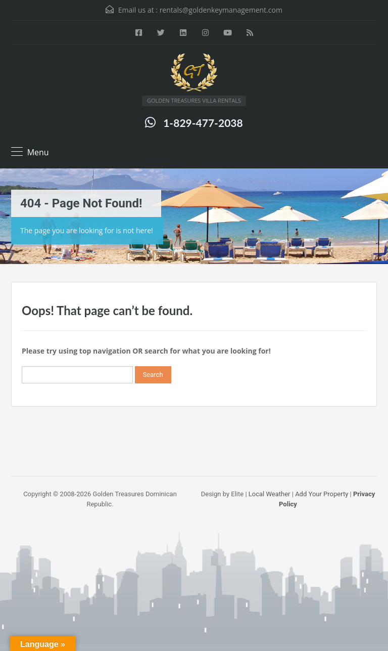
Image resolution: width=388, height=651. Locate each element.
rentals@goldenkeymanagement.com (221, 10)
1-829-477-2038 (203, 122)
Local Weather (269, 494)
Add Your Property (321, 494)
